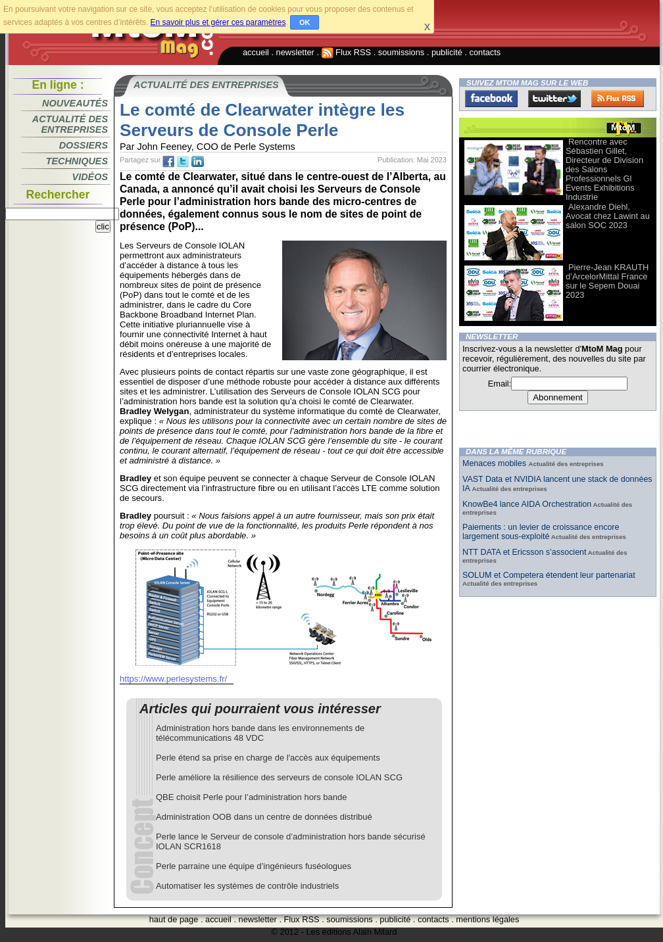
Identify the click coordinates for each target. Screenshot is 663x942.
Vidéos (90, 177)
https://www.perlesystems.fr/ (173, 679)
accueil (256, 52)
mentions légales (487, 919)
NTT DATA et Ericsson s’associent (524, 552)
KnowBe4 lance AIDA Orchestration (526, 504)
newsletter (295, 52)
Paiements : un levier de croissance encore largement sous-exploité (540, 532)
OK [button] (304, 22)
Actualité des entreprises (70, 124)
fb (168, 161)
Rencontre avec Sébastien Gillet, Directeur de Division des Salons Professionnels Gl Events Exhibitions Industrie (604, 169)
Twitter (554, 98)
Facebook (491, 98)
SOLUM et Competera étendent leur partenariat (548, 575)
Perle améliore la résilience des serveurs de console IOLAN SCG (279, 777)
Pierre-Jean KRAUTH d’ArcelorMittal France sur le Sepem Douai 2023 (607, 281)
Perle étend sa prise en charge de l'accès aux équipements (268, 758)
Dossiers (83, 145)
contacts (485, 52)
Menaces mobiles (495, 463)
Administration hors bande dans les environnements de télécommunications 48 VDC (260, 733)
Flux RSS (347, 52)
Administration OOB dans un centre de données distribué (264, 817)
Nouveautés (75, 103)
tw (182, 161)
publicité (446, 52)
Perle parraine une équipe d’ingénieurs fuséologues (253, 866)
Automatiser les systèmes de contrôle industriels (247, 886)
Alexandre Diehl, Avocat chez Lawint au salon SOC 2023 (608, 216)
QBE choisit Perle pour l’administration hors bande (251, 797)
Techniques (77, 161)
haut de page (174, 919)
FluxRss (617, 98)
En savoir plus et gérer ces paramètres (217, 22)
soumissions (401, 52)
